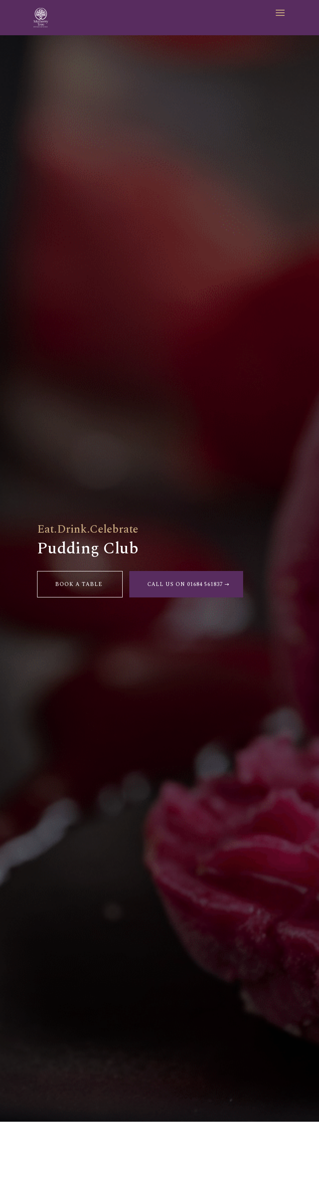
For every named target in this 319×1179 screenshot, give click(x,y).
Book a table (78, 584)
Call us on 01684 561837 (185, 584)
